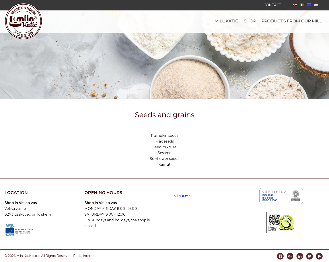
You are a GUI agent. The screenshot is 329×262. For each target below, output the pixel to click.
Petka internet (84, 256)
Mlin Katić (182, 196)
